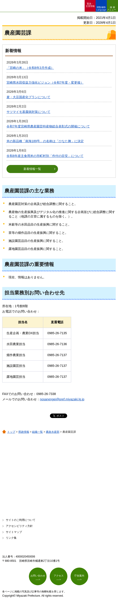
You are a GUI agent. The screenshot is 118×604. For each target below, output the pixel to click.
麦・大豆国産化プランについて (28, 97)
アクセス (59, 575)
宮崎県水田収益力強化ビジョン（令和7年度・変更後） (45, 82)
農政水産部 (52, 431)
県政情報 (23, 431)
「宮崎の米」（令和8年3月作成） (30, 68)
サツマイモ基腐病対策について (28, 112)
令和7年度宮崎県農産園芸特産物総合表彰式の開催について (48, 126)
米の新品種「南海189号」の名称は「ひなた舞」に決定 (45, 141)
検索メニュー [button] (111, 8)
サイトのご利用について (20, 520)
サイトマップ (14, 532)
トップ (11, 431)
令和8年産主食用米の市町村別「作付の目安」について (45, 156)
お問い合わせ (37, 575)
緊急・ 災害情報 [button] (90, 4)
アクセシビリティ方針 (19, 526)
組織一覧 (37, 431)
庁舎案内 (79, 575)
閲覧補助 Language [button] (101, 8)
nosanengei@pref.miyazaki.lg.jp (62, 399)
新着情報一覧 (32, 169)
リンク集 (11, 537)
